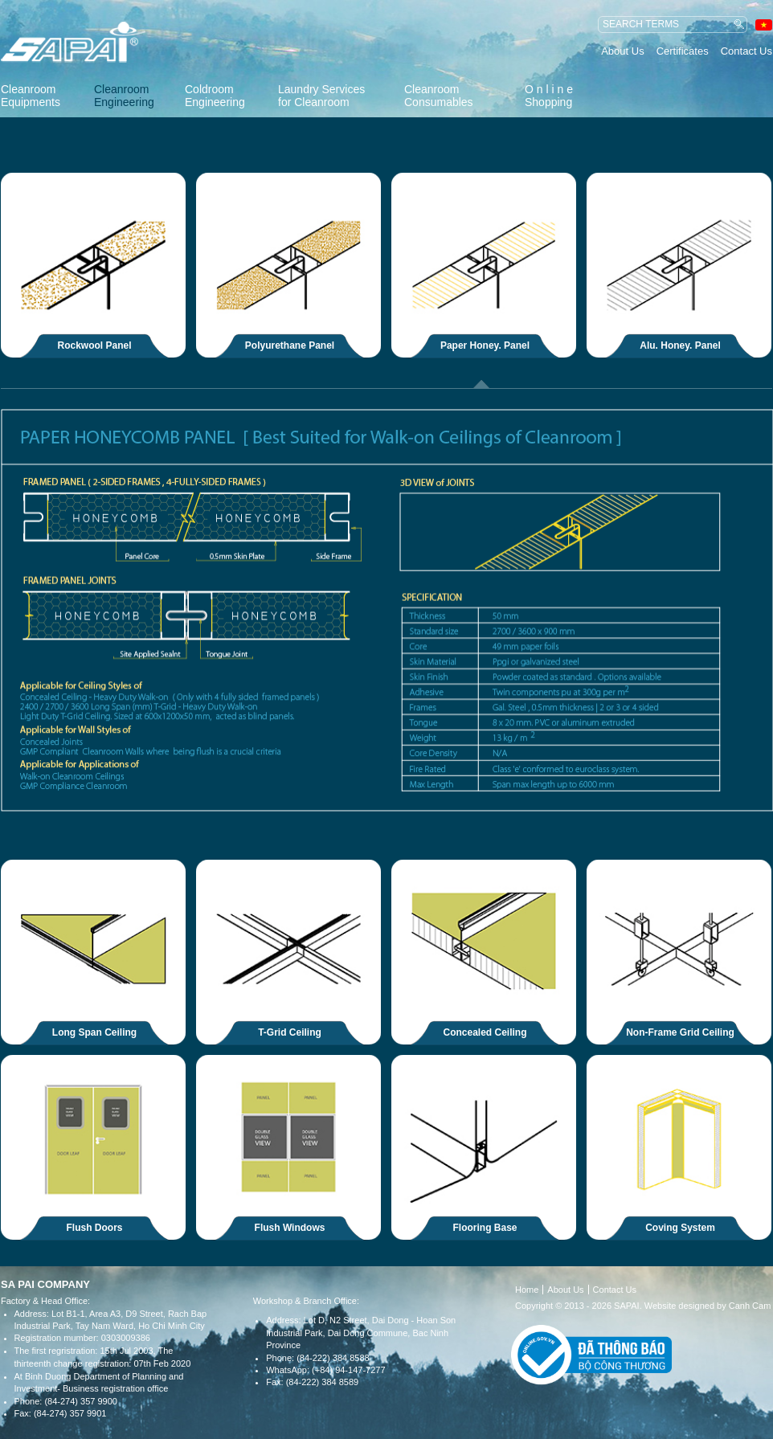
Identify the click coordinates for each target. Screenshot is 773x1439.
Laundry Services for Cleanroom (321, 95)
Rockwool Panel (95, 345)
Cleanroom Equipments (30, 95)
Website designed (679, 1305)
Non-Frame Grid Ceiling (680, 1032)
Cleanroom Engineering (124, 95)
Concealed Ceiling (485, 1032)
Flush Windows (290, 1227)
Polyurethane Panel (289, 345)
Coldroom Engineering (215, 95)
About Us (622, 51)
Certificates (682, 51)
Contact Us (746, 51)
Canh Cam (750, 1305)
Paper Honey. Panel (485, 345)
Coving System (680, 1227)
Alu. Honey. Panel (680, 345)
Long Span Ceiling (94, 1032)
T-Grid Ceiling (289, 1032)
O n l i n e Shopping (549, 95)
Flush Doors (95, 1227)
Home (526, 1289)
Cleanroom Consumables (438, 95)
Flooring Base (485, 1227)
